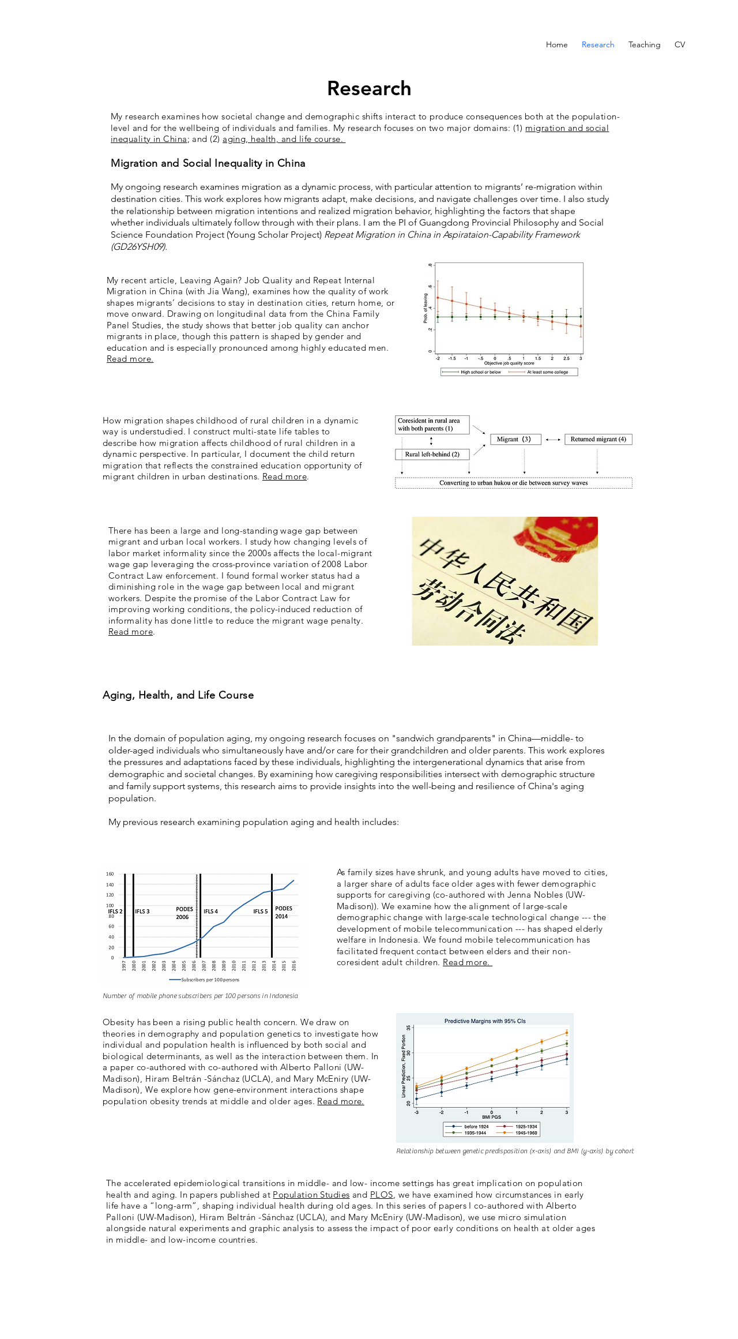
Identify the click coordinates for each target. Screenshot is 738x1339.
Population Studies (311, 1194)
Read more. (130, 358)
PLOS (381, 1194)
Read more (284, 476)
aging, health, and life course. (284, 138)
